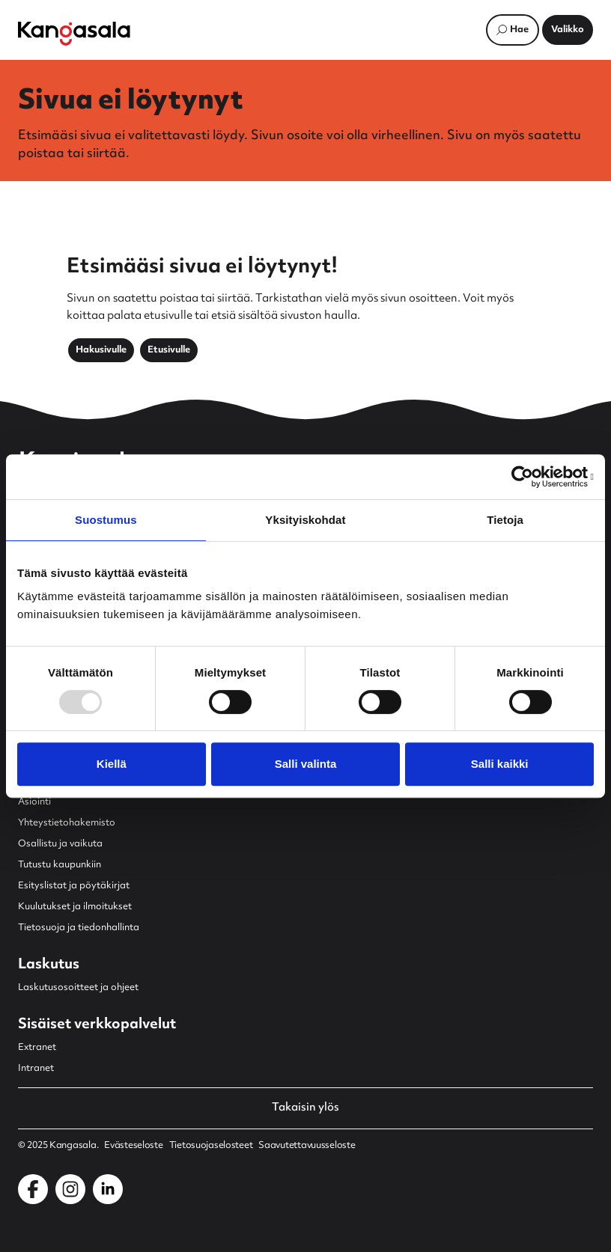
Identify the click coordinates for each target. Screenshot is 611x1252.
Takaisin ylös (305, 1108)
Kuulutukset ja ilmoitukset (75, 907)
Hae (519, 30)
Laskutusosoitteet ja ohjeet (78, 988)
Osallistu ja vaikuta (60, 844)
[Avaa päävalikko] (567, 30)
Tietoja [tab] (505, 519)
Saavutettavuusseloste (306, 1145)
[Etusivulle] (74, 34)
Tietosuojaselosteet (211, 1145)
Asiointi (34, 802)
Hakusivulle (101, 350)
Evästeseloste (133, 1145)
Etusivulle (169, 350)
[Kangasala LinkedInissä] (108, 1189)
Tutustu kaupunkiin (59, 865)
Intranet (36, 1068)
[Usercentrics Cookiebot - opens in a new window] (528, 476)
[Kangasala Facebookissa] (33, 1189)
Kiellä (112, 763)
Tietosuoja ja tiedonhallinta (78, 928)
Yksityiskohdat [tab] (305, 519)
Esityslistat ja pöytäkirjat (74, 886)
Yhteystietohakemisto (66, 823)
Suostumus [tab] (106, 519)
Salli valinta (306, 763)
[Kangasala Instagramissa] (70, 1189)
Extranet (37, 1047)
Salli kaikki (500, 763)
